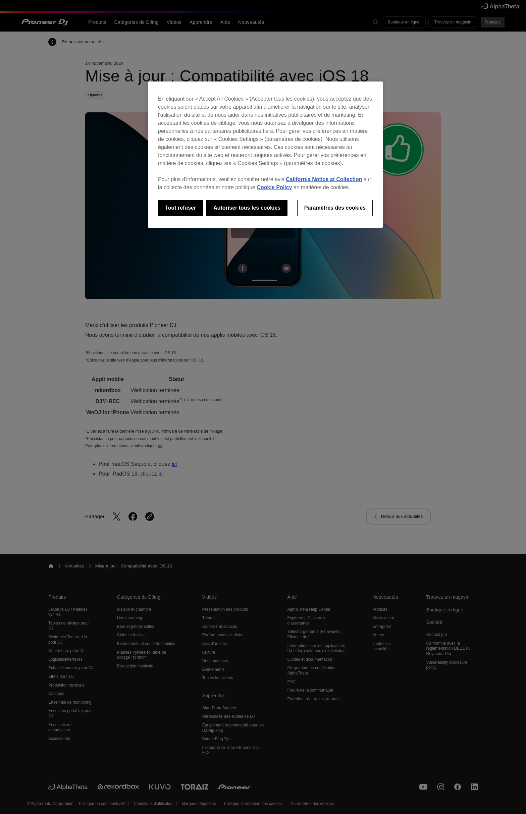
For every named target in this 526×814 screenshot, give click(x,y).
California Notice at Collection (324, 179)
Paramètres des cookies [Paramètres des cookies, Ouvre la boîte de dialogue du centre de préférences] (335, 208)
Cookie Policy (274, 187)
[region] (265, 155)
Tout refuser (180, 208)
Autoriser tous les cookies (246, 208)
